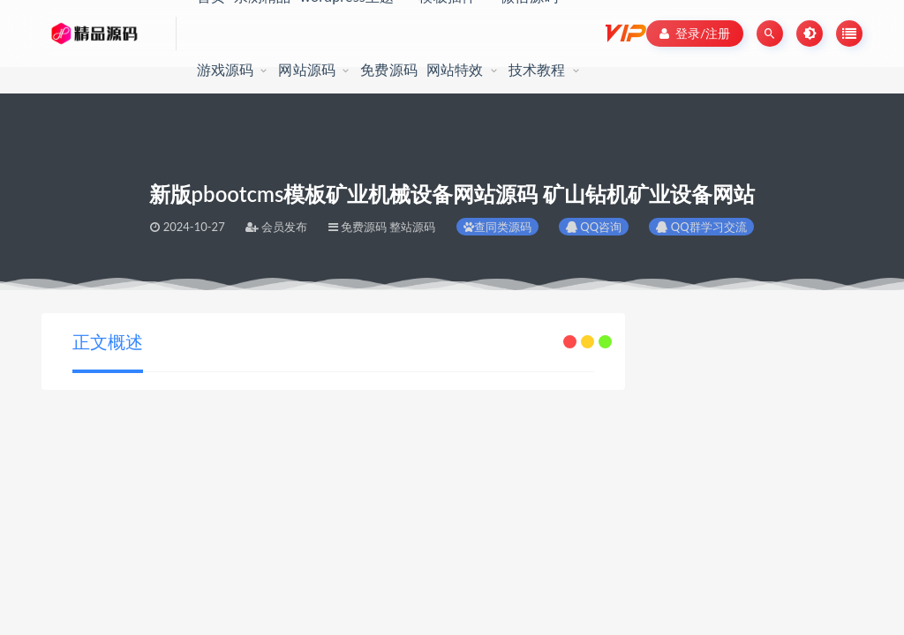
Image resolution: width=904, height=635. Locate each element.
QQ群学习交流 (701, 227)
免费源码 (389, 69)
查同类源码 (497, 227)
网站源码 (306, 69)
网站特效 (455, 69)
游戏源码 (225, 69)
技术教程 (537, 69)
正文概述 (107, 341)
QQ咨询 (594, 227)
